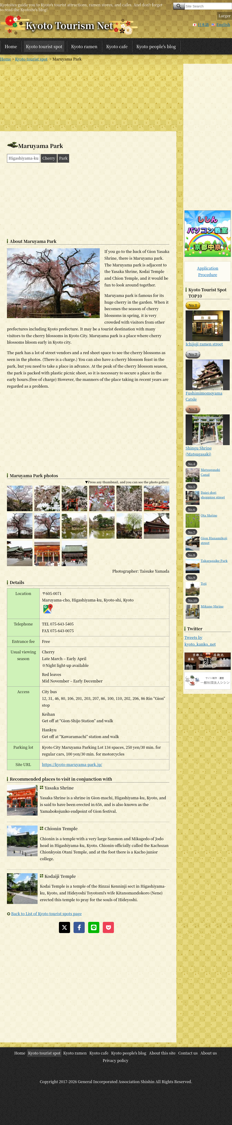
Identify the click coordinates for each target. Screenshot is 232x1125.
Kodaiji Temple (60, 876)
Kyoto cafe (117, 46)
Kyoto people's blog (156, 46)
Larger (225, 15)
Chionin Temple (61, 828)
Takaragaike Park (214, 560)
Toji (203, 583)
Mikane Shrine (212, 606)
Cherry (48, 158)
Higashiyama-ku (24, 158)
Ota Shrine (209, 515)
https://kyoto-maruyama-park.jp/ (72, 764)
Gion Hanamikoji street (214, 540)
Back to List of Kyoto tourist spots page (46, 913)
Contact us (188, 1053)
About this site (162, 1053)
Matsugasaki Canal (210, 472)
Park (63, 158)
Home (11, 46)
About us (208, 1053)
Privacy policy (115, 1060)
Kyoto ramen (84, 46)
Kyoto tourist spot (44, 46)
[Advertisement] (88, 96)
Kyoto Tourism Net (69, 25)
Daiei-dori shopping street (213, 494)
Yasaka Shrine (59, 788)
